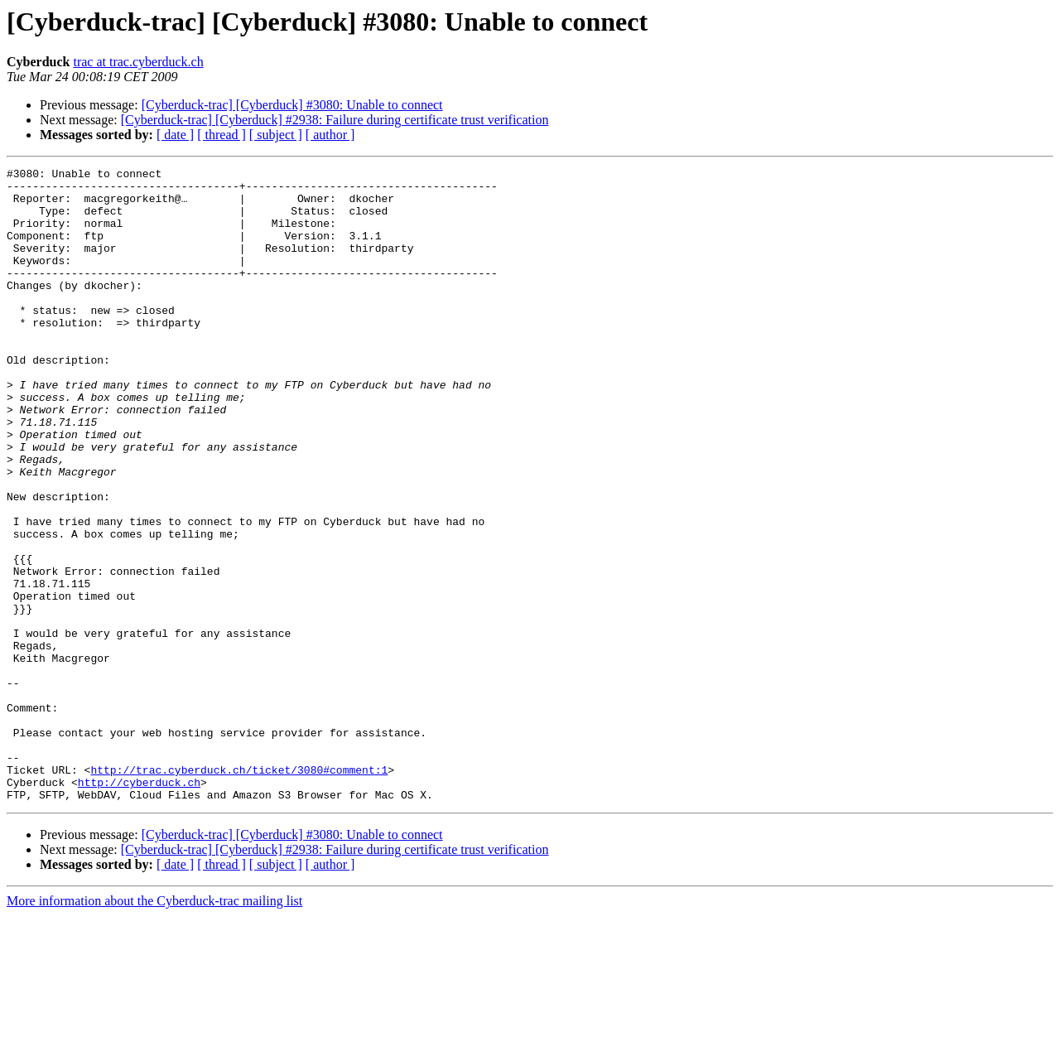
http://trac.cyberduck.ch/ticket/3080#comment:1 (239, 891)
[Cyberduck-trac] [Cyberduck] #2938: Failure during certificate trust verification (335, 120)
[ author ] (330, 135)
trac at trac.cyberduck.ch (138, 62)
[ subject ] (275, 135)
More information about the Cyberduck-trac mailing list (154, 1027)
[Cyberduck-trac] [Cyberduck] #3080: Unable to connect (292, 105)
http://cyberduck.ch (139, 906)
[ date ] (175, 135)
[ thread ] (221, 135)
